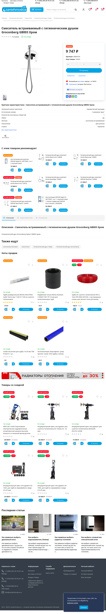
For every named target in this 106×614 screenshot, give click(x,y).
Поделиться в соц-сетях (75, 93)
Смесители (28, 18)
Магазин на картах (74, 90)
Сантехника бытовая (16, 18)
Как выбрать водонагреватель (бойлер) (38, 542)
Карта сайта (50, 577)
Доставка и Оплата (34, 578)
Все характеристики (9, 130)
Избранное (71, 76)
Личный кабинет (87, 574)
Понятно (84, 606)
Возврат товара (9, 3)
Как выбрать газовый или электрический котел (91, 542)
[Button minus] (12, 170)
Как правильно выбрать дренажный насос (11, 542)
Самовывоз (73, 84)
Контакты (31, 574)
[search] (76, 9)
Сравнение (82, 76)
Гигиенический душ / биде (42, 18)
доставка (81, 81)
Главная (4, 18)
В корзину (84, 70)
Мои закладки (86, 581)
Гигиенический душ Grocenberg (64, 18)
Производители (69, 574)
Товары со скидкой (70, 578)
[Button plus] (19, 170)
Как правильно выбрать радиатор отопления (64, 542)
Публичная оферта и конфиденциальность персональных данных (35, 587)
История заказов (87, 578)
